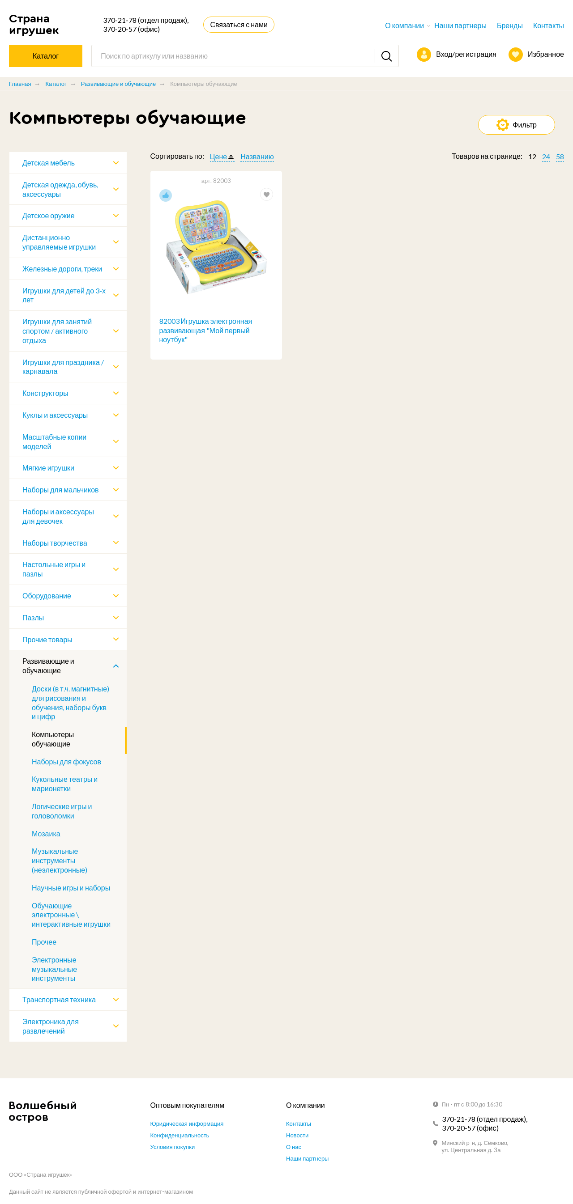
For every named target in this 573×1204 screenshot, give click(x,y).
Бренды (510, 25)
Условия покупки (172, 1146)
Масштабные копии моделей (54, 441)
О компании (404, 25)
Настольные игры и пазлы (54, 569)
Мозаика (46, 833)
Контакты (548, 25)
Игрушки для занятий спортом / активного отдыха (57, 330)
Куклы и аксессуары (55, 415)
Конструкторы (45, 393)
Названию (257, 156)
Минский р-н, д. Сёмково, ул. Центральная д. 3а (475, 1146)
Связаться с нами (238, 24)
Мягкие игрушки (48, 467)
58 (560, 156)
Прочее (44, 941)
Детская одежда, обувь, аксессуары (60, 189)
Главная (20, 83)
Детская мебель (48, 162)
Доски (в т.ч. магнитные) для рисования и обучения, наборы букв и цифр (70, 702)
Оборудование (46, 595)
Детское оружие (48, 215)
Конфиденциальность (180, 1135)
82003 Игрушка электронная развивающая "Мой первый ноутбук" (205, 330)
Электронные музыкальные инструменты (54, 969)
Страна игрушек (34, 24)
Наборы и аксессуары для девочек (58, 516)
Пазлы (33, 617)
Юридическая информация (187, 1123)
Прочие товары (47, 639)
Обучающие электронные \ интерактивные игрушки (71, 914)
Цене (218, 156)
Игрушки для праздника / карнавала (63, 367)
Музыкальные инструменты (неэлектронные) (59, 860)
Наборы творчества (54, 542)
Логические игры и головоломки (62, 811)
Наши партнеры (460, 25)
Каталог (55, 83)
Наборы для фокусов (66, 761)
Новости (297, 1135)
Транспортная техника (59, 999)
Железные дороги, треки (62, 268)
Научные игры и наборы (71, 887)
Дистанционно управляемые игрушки (59, 242)
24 (546, 156)
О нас (293, 1146)
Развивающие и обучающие (118, 83)
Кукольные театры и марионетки (65, 784)
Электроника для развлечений (50, 1026)
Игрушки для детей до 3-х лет (64, 295)
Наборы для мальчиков (60, 489)
